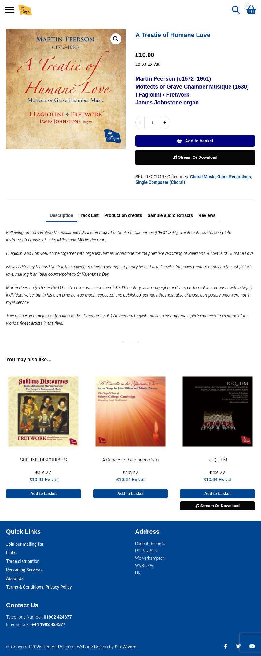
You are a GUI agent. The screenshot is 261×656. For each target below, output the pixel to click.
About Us (15, 578)
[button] (115, 38)
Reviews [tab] (206, 215)
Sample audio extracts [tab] (170, 215)
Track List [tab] (89, 215)
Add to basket (199, 140)
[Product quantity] (152, 122)
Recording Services (24, 569)
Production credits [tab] (123, 215)
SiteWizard (125, 647)
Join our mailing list (24, 544)
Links (11, 552)
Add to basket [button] (43, 493)
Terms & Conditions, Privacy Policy (39, 587)
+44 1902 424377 (48, 624)
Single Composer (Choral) (160, 182)
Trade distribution (22, 561)
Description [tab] (61, 215)
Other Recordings (234, 176)
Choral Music (202, 176)
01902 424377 (58, 617)
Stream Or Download (195, 157)
